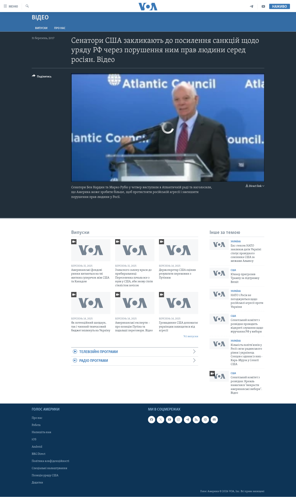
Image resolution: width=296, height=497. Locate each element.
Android (37, 446)
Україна (236, 241)
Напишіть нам (41, 432)
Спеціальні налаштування (49, 468)
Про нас (59, 28)
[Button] (42, 77)
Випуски (41, 28)
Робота (36, 425)
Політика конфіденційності (50, 461)
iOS (34, 439)
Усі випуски (190, 336)
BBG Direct (38, 454)
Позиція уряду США (45, 475)
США (233, 270)
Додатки (37, 482)
